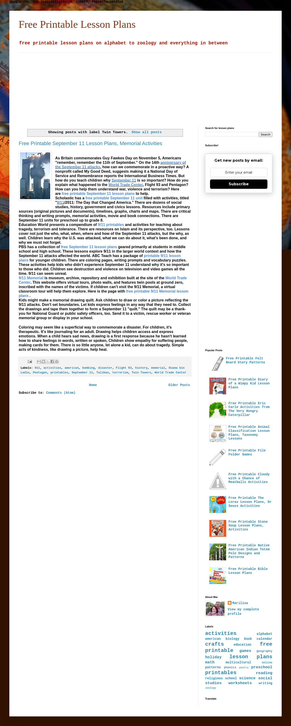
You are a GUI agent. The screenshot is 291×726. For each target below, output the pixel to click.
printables (59, 372)
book (248, 639)
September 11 (82, 372)
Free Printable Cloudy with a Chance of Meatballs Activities (249, 478)
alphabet (264, 634)
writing (265, 683)
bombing (88, 368)
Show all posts (146, 132)
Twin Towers (141, 372)
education (242, 645)
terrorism (120, 372)
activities (52, 368)
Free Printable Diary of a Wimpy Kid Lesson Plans (249, 383)
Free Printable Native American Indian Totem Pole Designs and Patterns (249, 551)
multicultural (238, 662)
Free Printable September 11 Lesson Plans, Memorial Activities (90, 143)
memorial (158, 368)
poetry (244, 667)
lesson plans (250, 657)
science (247, 678)
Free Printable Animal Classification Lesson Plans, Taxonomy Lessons (249, 432)
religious (214, 678)
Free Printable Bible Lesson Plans (248, 571)
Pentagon (40, 372)
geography (264, 651)
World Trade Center (170, 372)
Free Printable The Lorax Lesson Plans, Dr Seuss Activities (250, 502)
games (245, 651)
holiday (213, 657)
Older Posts (179, 385)
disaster (105, 368)
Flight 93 (124, 368)
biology (232, 639)
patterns (213, 667)
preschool (261, 667)
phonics (230, 667)
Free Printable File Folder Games (247, 452)
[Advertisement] (127, 85)
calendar (264, 639)
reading (264, 673)
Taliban (102, 372)
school (231, 678)
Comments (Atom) (61, 393)
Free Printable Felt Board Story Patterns (245, 360)
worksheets (240, 683)
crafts (214, 644)
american (72, 368)
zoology (210, 688)
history (141, 368)
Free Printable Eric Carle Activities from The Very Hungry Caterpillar (249, 409)
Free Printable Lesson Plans (77, 24)
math (209, 662)
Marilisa (240, 603)
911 (37, 368)
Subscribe (239, 184)
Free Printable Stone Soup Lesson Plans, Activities (248, 526)
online (267, 662)
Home (93, 385)
